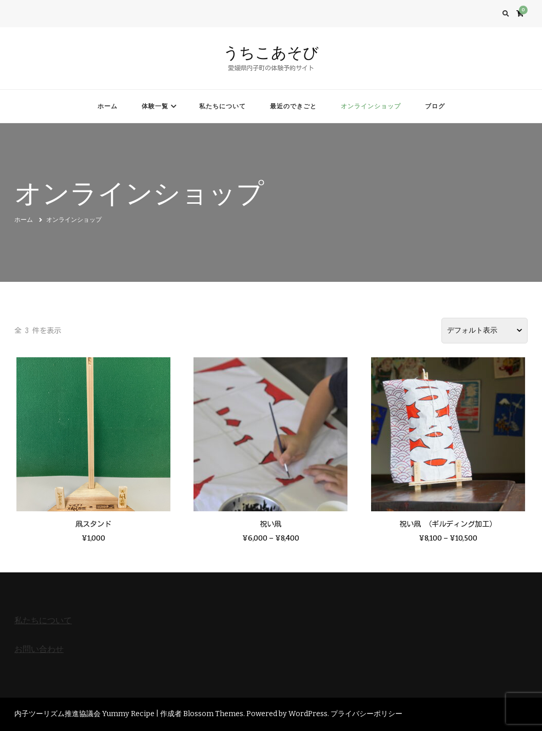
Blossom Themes (213, 713)
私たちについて (222, 106)
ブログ (435, 106)
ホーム (108, 106)
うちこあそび (271, 53)
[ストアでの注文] (484, 330)
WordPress (307, 713)
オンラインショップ (371, 106)
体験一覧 (155, 106)
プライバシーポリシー (366, 713)
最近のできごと (293, 106)
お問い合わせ (39, 649)
